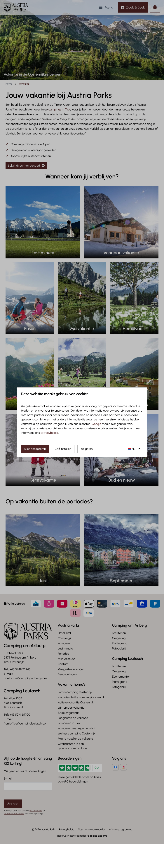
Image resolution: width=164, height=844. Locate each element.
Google (96, 424)
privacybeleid (49, 432)
